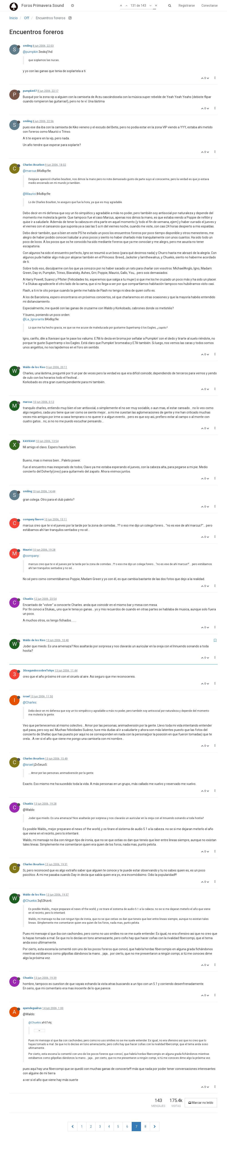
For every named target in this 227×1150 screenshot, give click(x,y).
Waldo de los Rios (34, 367)
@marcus (29, 171)
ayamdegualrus (32, 1008)
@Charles (29, 702)
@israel (28, 764)
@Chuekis (30, 900)
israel (26, 696)
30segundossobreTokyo (38, 670)
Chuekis (28, 598)
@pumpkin (30, 52)
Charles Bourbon (33, 164)
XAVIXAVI (29, 441)
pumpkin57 (30, 90)
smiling (27, 45)
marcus (27, 402)
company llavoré (33, 519)
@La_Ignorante (33, 319)
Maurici (27, 549)
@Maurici (29, 194)
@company (31, 556)
